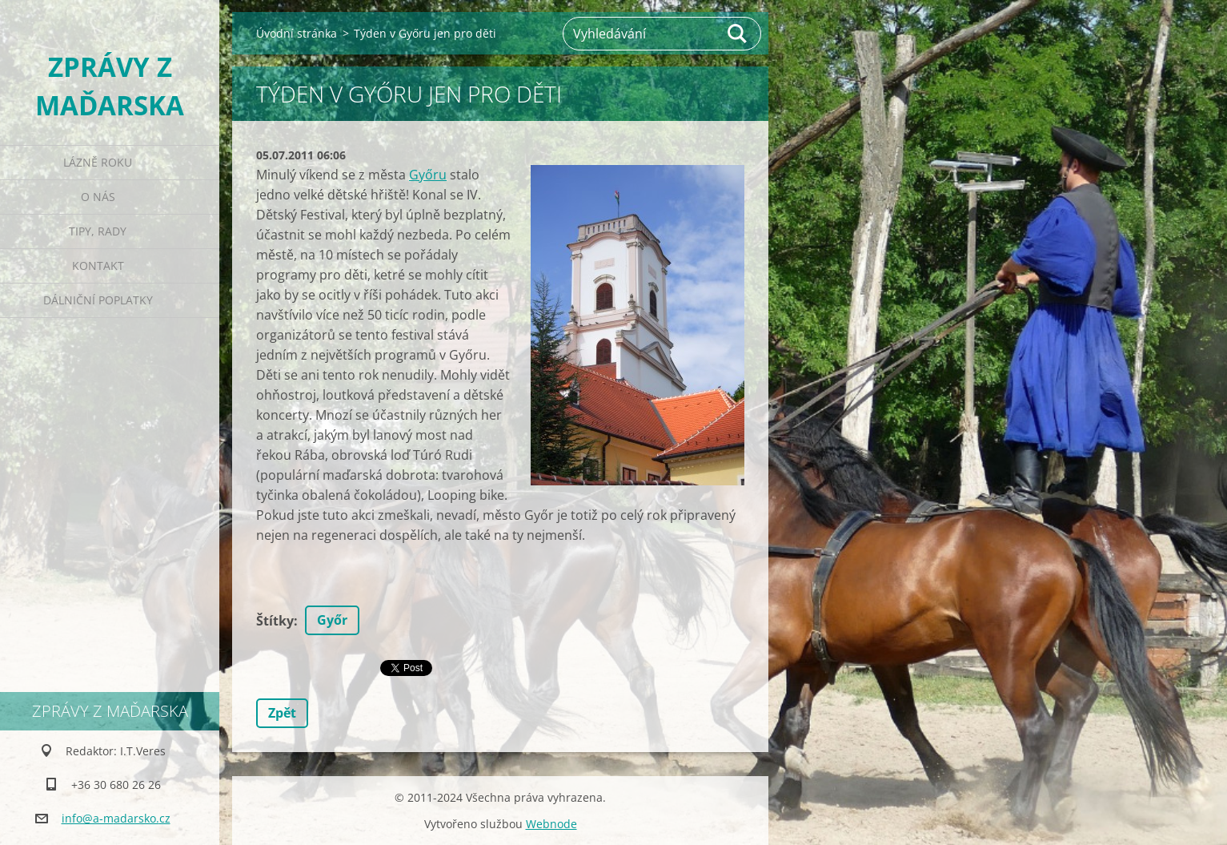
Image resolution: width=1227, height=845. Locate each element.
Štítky (275, 621)
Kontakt (98, 265)
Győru (428, 174)
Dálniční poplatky (98, 300)
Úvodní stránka (296, 33)
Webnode (551, 823)
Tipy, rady (97, 231)
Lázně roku (97, 162)
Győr (332, 620)
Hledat (738, 34)
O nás (98, 196)
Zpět (282, 713)
